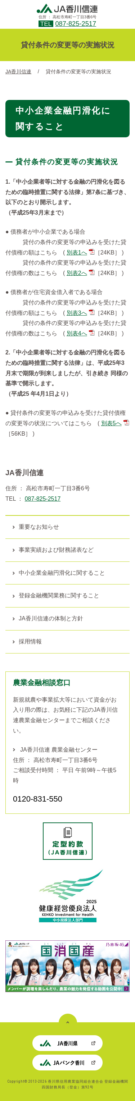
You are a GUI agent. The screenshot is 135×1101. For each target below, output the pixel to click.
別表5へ (115, 423)
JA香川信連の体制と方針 (51, 618)
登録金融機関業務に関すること (59, 595)
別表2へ (81, 273)
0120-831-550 (37, 798)
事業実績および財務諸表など (56, 550)
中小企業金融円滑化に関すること (62, 573)
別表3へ (81, 313)
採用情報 (30, 641)
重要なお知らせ (39, 527)
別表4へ (81, 333)
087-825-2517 (75, 23)
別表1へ (81, 252)
